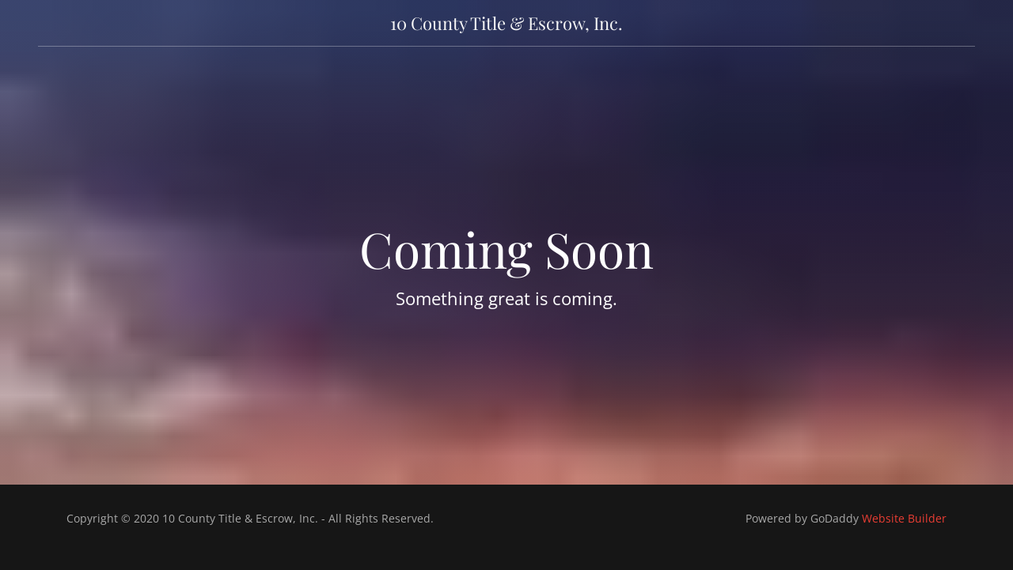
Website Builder (904, 518)
